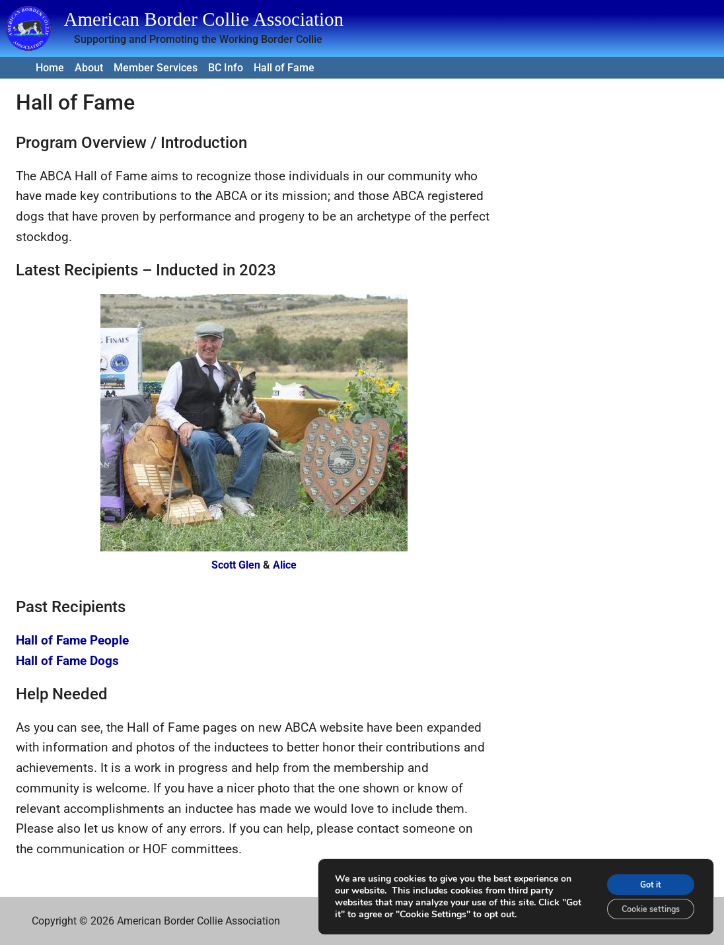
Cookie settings (641, 907)
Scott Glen (235, 565)
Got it (642, 879)
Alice (285, 565)
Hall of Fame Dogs (67, 660)
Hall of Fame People (72, 640)
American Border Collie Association (203, 19)
